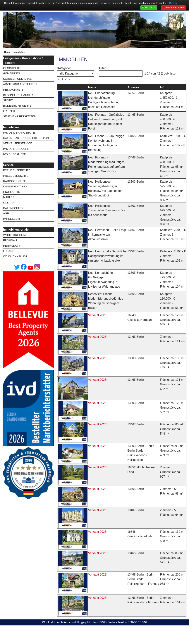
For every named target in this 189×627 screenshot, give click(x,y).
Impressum (11, 219)
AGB (6, 213)
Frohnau (10, 240)
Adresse (133, 87)
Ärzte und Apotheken (20, 84)
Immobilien (19, 52)
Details (173, 3)
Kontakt (9, 202)
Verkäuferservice (17, 143)
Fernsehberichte (16, 170)
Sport (8, 100)
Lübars (8, 251)
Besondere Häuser (18, 95)
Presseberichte (15, 176)
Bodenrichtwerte (17, 106)
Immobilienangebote (19, 132)
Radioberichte (14, 181)
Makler (9, 197)
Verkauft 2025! (97, 315)
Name (92, 87)
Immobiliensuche (16, 149)
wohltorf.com (14, 235)
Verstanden (148, 7)
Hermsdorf (12, 246)
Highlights (11, 192)
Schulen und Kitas (17, 79)
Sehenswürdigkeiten (19, 116)
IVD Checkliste (14, 154)
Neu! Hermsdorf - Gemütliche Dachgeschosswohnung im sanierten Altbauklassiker (107, 256)
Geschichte (12, 68)
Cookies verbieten (173, 7)
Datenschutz (13, 208)
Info (162, 87)
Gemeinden (11, 73)
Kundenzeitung (15, 186)
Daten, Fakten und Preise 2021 (26, 138)
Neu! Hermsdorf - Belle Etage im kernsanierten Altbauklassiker (107, 234)
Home (7, 52)
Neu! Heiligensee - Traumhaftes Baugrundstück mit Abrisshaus (106, 210)
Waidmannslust (15, 256)
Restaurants (13, 89)
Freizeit (9, 111)
